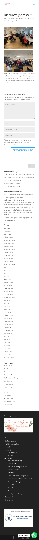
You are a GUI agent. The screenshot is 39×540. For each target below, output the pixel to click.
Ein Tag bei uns (13, 452)
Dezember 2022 (9, 288)
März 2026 (7, 234)
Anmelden (7, 395)
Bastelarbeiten (8, 366)
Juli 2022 (6, 303)
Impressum (9, 500)
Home (7, 438)
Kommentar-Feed (9, 401)
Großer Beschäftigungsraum (17, 467)
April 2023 (7, 279)
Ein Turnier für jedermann (12, 181)
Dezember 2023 (9, 255)
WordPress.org (8, 404)
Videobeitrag (8, 387)
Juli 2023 (6, 270)
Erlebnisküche (12, 464)
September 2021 (9, 331)
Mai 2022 (7, 306)
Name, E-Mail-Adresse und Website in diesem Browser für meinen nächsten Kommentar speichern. (17, 142)
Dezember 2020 (9, 358)
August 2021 (8, 334)
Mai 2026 (7, 228)
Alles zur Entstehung (15, 461)
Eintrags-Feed (8, 398)
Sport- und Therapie (10, 375)
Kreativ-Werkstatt (13, 470)
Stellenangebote (10, 441)
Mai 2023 (7, 276)
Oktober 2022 (8, 294)
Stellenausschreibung (11, 378)
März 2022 (7, 312)
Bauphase (7, 369)
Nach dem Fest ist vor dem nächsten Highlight (19, 177)
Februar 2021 (8, 352)
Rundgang (8, 458)
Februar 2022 (8, 316)
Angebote (8, 450)
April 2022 (7, 309)
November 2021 (9, 325)
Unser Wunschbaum (15, 485)
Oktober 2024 (8, 246)
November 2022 (9, 291)
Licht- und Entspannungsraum (18, 476)
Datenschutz (9, 497)
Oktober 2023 (8, 261)
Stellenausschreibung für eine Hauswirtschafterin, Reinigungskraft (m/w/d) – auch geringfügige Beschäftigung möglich (19, 202)
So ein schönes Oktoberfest (25, 195)
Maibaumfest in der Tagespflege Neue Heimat (19, 174)
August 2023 (8, 267)
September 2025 (9, 240)
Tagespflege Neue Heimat (15, 18)
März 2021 (7, 349)
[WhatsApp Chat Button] (34, 535)
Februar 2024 (8, 252)
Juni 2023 (7, 273)
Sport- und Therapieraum (16, 482)
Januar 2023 (8, 285)
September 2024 (9, 249)
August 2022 (8, 300)
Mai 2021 (7, 343)
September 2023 (9, 264)
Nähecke (11, 488)
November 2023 (9, 258)
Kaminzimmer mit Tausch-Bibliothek (20, 479)
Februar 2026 (8, 237)
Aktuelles (8, 447)
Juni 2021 (7, 340)
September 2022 (9, 297)
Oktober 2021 (8, 328)
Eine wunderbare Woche (12, 183)
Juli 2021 (6, 337)
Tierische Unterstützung (12, 187)
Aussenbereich (13, 491)
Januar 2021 (8, 355)
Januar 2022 (8, 319)
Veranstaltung (8, 21)
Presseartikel (8, 372)
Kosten (10, 455)
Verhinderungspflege (12, 444)
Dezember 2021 (9, 321)
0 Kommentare (19, 21)
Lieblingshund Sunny (15, 494)
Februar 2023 (8, 282)
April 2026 (7, 231)
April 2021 (7, 346)
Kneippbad (11, 473)
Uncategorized (8, 381)
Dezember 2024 (9, 243)
